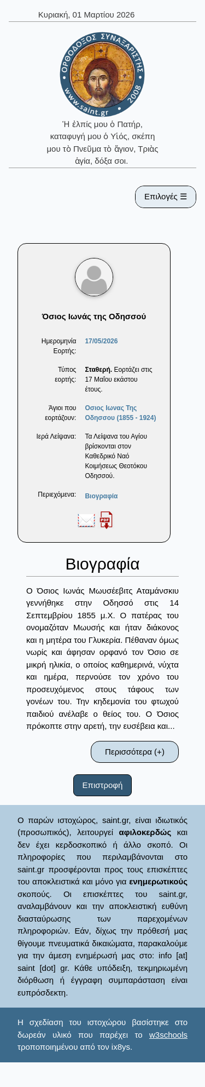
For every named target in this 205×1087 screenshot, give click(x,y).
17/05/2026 (101, 341)
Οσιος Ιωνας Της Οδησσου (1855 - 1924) (120, 413)
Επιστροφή (103, 785)
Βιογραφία (101, 496)
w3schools (168, 1034)
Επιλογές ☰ (165, 196)
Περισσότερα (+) (135, 751)
